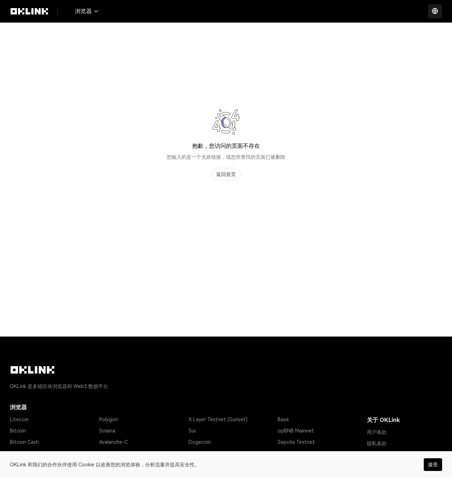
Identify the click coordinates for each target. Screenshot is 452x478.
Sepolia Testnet (296, 442)
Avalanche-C (113, 442)
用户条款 (377, 432)
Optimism (110, 453)
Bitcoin (18, 431)
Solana (107, 431)
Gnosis (196, 453)
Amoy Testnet (294, 453)
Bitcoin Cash (24, 442)
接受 (433, 464)
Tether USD (23, 453)
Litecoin (19, 419)
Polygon (108, 419)
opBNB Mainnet (296, 431)
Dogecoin (200, 442)
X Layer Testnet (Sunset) (218, 419)
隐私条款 (377, 443)
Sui (192, 431)
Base (283, 419)
